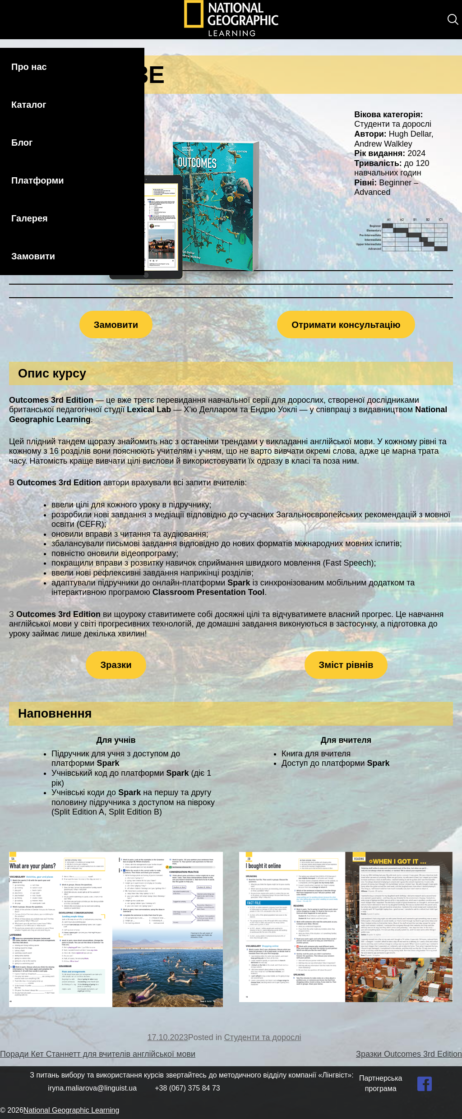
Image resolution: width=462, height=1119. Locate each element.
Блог (21, 142)
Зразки (115, 665)
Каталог (28, 105)
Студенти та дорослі (262, 1037)
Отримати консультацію (345, 325)
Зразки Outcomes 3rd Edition (409, 1054)
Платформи (37, 180)
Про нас (29, 67)
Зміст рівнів (346, 665)
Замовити (33, 256)
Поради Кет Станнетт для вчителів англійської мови (97, 1054)
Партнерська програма (380, 1083)
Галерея (29, 218)
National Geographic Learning (71, 1110)
